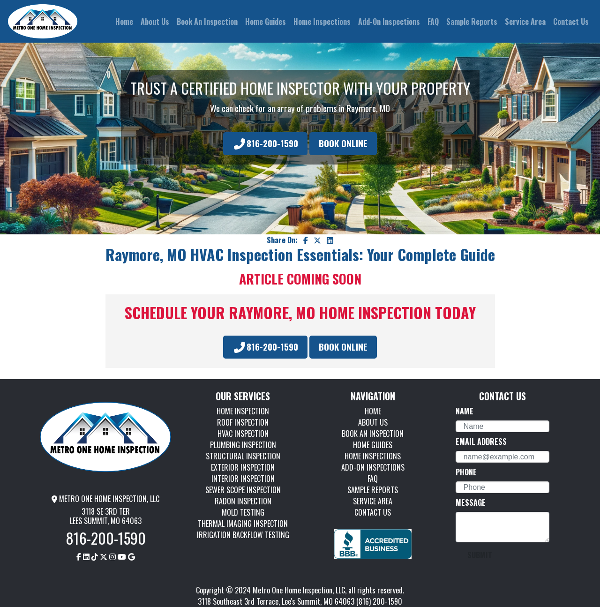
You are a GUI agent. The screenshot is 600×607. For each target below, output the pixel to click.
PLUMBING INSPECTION (243, 444)
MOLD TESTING (243, 512)
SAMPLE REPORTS (372, 489)
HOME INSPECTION (243, 411)
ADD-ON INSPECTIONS (373, 467)
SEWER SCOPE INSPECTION (243, 489)
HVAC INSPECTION (243, 433)
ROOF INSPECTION (243, 422)
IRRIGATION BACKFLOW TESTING (243, 534)
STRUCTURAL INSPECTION (243, 456)
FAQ (373, 478)
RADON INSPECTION (243, 501)
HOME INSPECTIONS (373, 456)
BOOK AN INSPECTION (373, 433)
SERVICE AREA (372, 501)
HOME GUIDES (372, 444)
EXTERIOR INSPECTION (243, 467)
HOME (373, 411)
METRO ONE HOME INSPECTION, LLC (105, 498)
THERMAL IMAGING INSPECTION (243, 523)
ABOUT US (373, 422)
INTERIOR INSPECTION (243, 478)
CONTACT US (372, 512)
